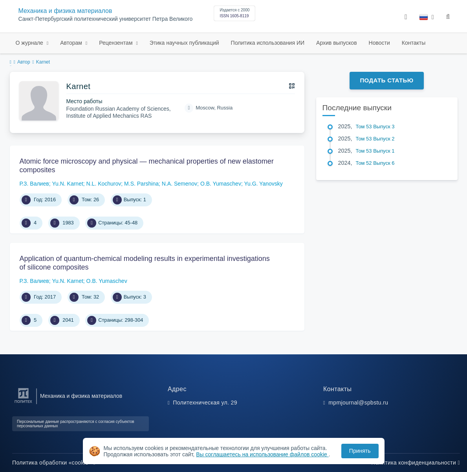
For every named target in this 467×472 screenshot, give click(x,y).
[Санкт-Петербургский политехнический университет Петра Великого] (23, 403)
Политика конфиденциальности (415, 462)
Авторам (72, 43)
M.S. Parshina (141, 183)
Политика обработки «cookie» (53, 462)
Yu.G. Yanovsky (263, 183)
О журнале (30, 43)
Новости (379, 43)
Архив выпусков (336, 43)
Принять (360, 451)
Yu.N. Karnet (67, 183)
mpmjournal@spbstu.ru (358, 402)
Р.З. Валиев (34, 183)
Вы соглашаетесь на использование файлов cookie (262, 454)
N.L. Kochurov (103, 183)
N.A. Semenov (179, 183)
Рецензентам (116, 43)
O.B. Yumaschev (220, 183)
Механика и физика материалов (65, 10)
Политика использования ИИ (267, 43)
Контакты (413, 43)
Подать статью (386, 80)
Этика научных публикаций (184, 43)
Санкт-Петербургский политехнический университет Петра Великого (105, 19)
